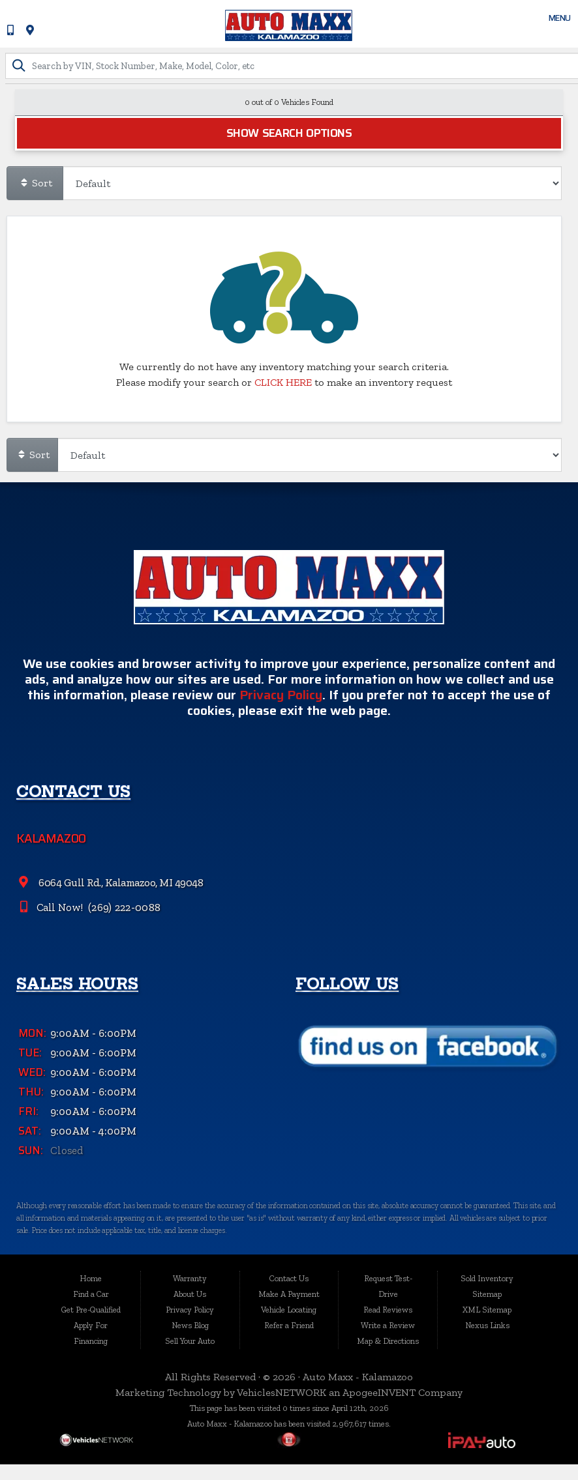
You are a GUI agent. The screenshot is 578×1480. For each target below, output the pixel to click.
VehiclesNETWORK (281, 1392)
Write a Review (388, 1325)
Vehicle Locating (288, 1309)
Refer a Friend (289, 1325)
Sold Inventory (487, 1278)
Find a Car (91, 1294)
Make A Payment (289, 1294)
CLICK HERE (283, 383)
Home (91, 1278)
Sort (36, 183)
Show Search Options (289, 133)
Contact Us (289, 1278)
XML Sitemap (487, 1309)
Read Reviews (387, 1309)
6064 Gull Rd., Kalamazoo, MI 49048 (121, 918)
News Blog (190, 1325)
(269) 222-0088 (124, 943)
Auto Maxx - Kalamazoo (358, 1377)
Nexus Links (487, 1325)
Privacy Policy (280, 731)
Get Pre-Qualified (91, 1309)
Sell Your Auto (190, 1341)
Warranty (190, 1278)
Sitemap (487, 1294)
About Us (190, 1294)
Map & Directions (388, 1341)
